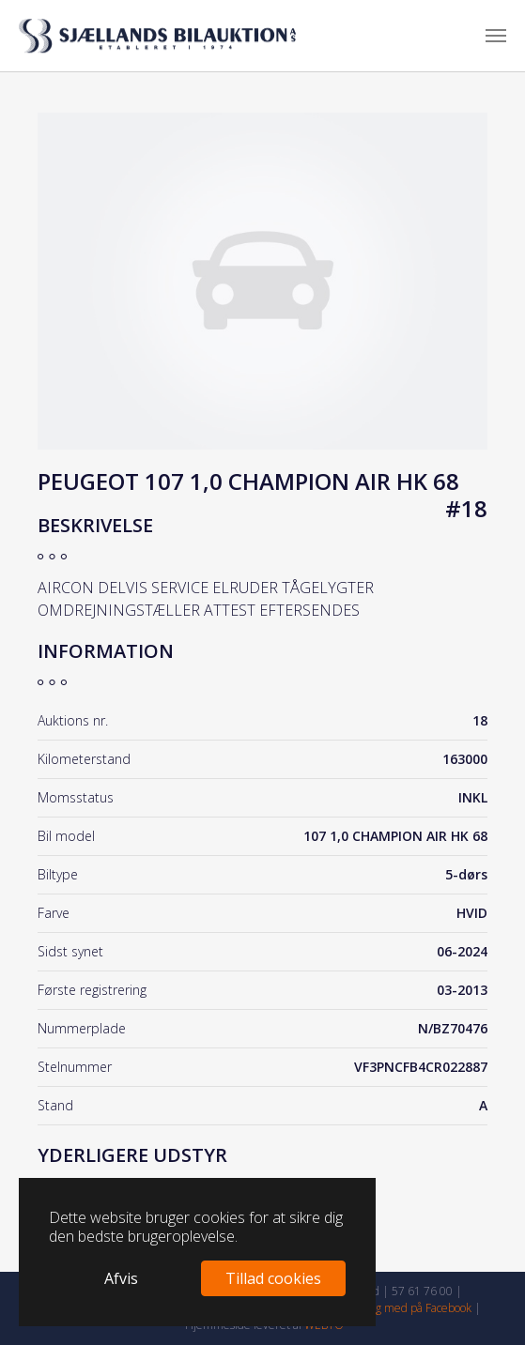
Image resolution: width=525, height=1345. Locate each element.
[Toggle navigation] (496, 36)
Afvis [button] (121, 1278)
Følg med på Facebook (416, 1308)
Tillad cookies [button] (273, 1278)
